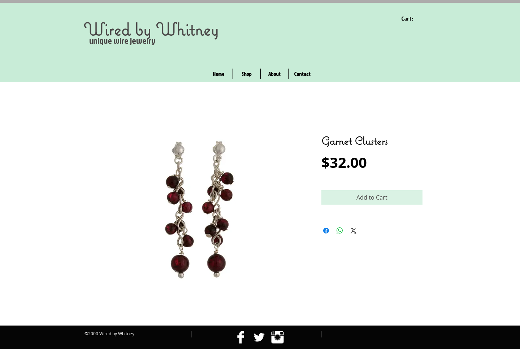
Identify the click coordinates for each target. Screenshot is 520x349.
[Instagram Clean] (277, 337)
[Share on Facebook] (326, 230)
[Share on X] (353, 230)
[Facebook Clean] (240, 337)
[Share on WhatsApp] (339, 230)
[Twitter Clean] (259, 337)
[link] (411, 18)
